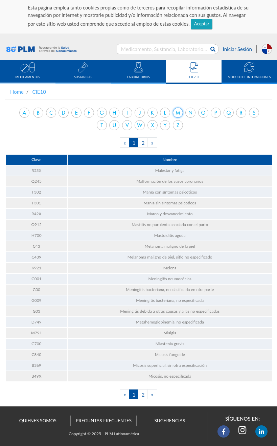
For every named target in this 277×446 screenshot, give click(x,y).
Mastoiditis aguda (170, 235)
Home (17, 92)
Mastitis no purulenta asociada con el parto (170, 224)
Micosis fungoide (170, 354)
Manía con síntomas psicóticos (170, 192)
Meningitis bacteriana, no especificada (170, 300)
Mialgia (169, 332)
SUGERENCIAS (169, 420)
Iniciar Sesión (237, 49)
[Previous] (125, 142)
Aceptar (201, 23)
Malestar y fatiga (170, 170)
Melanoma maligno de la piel (169, 246)
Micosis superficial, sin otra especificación (170, 365)
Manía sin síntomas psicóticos (170, 202)
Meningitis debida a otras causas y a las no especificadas (170, 311)
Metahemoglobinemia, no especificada (170, 322)
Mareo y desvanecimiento (170, 213)
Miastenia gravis (170, 343)
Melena (170, 267)
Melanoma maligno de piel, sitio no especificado (170, 257)
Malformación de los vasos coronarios (170, 181)
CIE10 (39, 92)
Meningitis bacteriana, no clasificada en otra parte (170, 289)
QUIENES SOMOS (37, 420)
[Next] (152, 142)
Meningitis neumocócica (169, 278)
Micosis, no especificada (169, 376)
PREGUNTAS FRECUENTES (104, 420)
